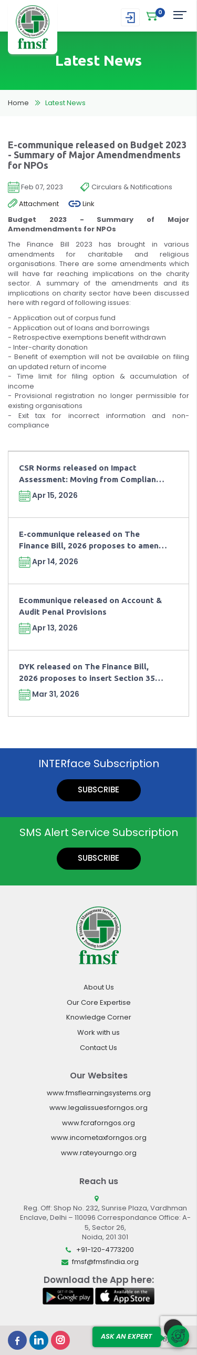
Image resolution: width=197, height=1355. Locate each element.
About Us (99, 987)
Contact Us (98, 1048)
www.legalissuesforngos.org (98, 1108)
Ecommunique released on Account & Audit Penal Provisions (90, 606)
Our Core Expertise (99, 1002)
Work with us (98, 1032)
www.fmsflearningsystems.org (99, 1093)
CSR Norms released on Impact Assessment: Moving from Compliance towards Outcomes (92, 474)
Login (130, 17)
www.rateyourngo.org (99, 1153)
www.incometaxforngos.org (99, 1138)
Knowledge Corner (98, 1017)
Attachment (33, 204)
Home (18, 103)
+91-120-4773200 (105, 1250)
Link (81, 204)
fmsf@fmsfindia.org (105, 1262)
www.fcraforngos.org (98, 1123)
